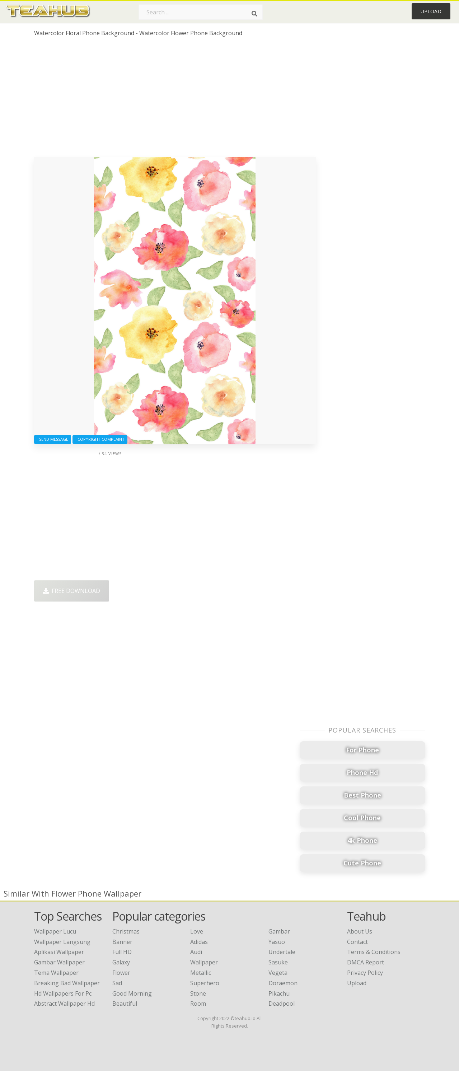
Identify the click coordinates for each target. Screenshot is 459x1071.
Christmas (126, 931)
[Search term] (201, 12)
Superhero (204, 983)
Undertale (281, 952)
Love (196, 931)
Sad (117, 983)
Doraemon (283, 983)
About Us (359, 931)
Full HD (122, 952)
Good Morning (132, 993)
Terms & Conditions (374, 952)
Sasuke (278, 962)
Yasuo (276, 942)
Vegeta (277, 973)
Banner (122, 942)
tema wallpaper (56, 973)
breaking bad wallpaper (67, 983)
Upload (431, 11)
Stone (198, 993)
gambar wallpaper (59, 962)
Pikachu (279, 993)
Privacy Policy (365, 973)
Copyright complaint (100, 439)
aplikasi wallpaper (59, 952)
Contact (357, 942)
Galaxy (121, 962)
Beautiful (124, 1003)
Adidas (199, 942)
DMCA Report (365, 962)
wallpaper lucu (55, 931)
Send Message (52, 439)
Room (198, 1003)
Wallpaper (204, 962)
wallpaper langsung (62, 942)
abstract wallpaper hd (64, 1003)
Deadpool (281, 1003)
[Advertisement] (175, 100)
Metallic (200, 973)
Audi (196, 952)
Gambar (279, 931)
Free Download (71, 591)
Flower (121, 973)
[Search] (254, 13)
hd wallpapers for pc (63, 993)
